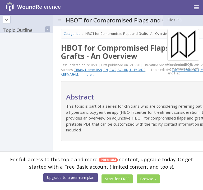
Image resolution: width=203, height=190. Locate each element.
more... (89, 74)
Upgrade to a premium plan (70, 177)
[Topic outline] (7, 20)
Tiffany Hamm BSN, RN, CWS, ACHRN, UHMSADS (109, 70)
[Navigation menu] (196, 7)
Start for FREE (117, 178)
